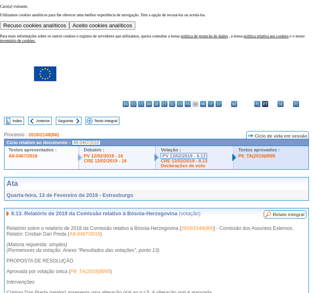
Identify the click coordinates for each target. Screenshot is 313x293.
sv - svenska (304, 104)
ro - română (273, 104)
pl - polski (257, 104)
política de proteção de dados (204, 36)
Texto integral (105, 120)
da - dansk (149, 104)
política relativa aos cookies (266, 36)
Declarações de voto (183, 165)
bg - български (126, 104)
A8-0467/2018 (23, 155)
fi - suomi (296, 104)
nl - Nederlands (250, 104)
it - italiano (211, 104)
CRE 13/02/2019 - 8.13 (184, 160)
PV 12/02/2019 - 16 (103, 155)
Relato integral (288, 214)
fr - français (188, 104)
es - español (133, 104)
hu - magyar (234, 104)
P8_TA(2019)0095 (257, 155)
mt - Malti (242, 104)
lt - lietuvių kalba (226, 104)
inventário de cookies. (17, 40)
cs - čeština (141, 104)
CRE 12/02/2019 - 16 (105, 160)
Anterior (43, 120)
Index (17, 120)
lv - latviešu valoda (219, 104)
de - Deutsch (157, 104)
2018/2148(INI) (44, 134)
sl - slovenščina (288, 104)
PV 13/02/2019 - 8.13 (183, 155)
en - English (180, 104)
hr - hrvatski (203, 104)
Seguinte (65, 120)
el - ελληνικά (172, 104)
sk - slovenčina (281, 104)
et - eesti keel (164, 104)
